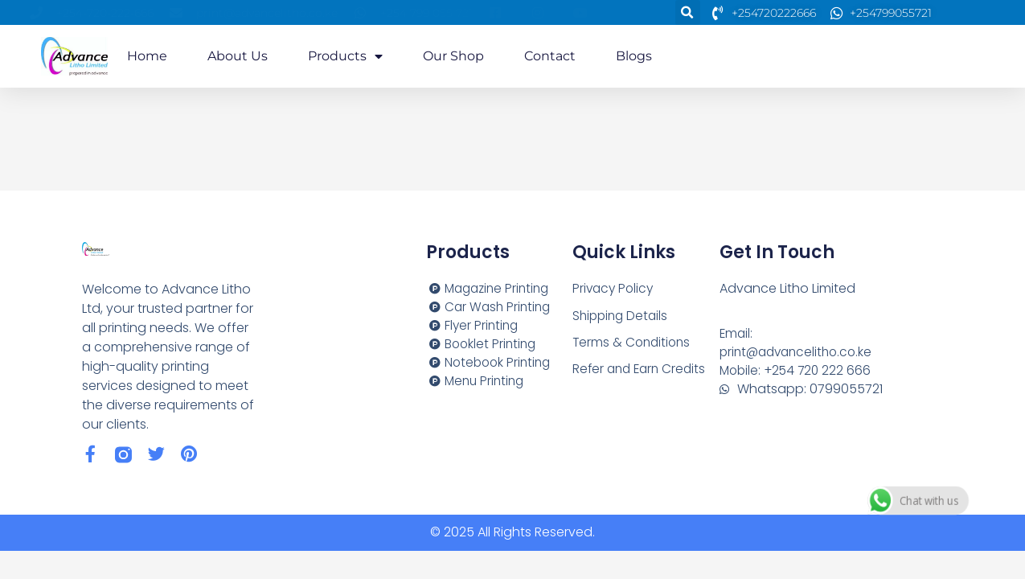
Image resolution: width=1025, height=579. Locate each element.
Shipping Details (622, 315)
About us (237, 56)
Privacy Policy (614, 288)
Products (345, 56)
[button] (687, 12)
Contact (550, 56)
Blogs (634, 56)
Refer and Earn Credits (641, 370)
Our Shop (453, 56)
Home (147, 56)
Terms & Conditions (633, 343)
